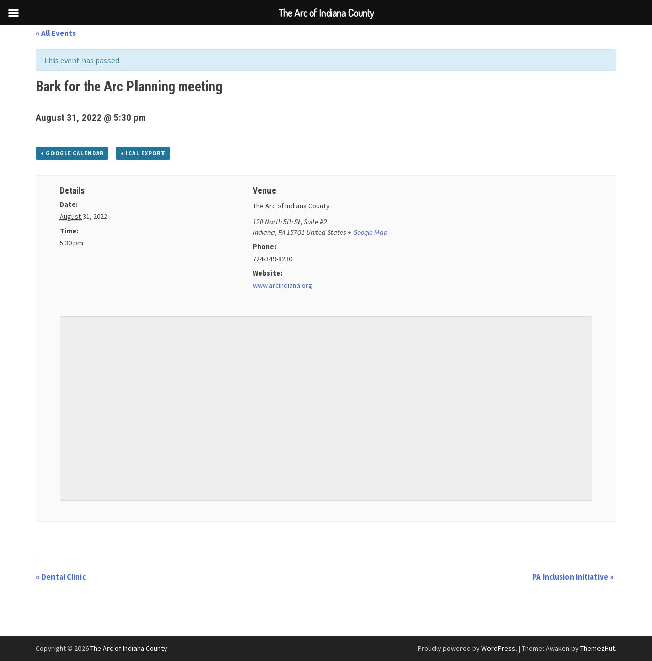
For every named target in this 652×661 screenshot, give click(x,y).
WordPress (498, 648)
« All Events (56, 33)
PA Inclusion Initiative (573, 577)
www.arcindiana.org (282, 285)
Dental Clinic (61, 577)
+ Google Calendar (72, 153)
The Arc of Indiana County (128, 648)
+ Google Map (367, 232)
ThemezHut (597, 648)
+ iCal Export (143, 153)
